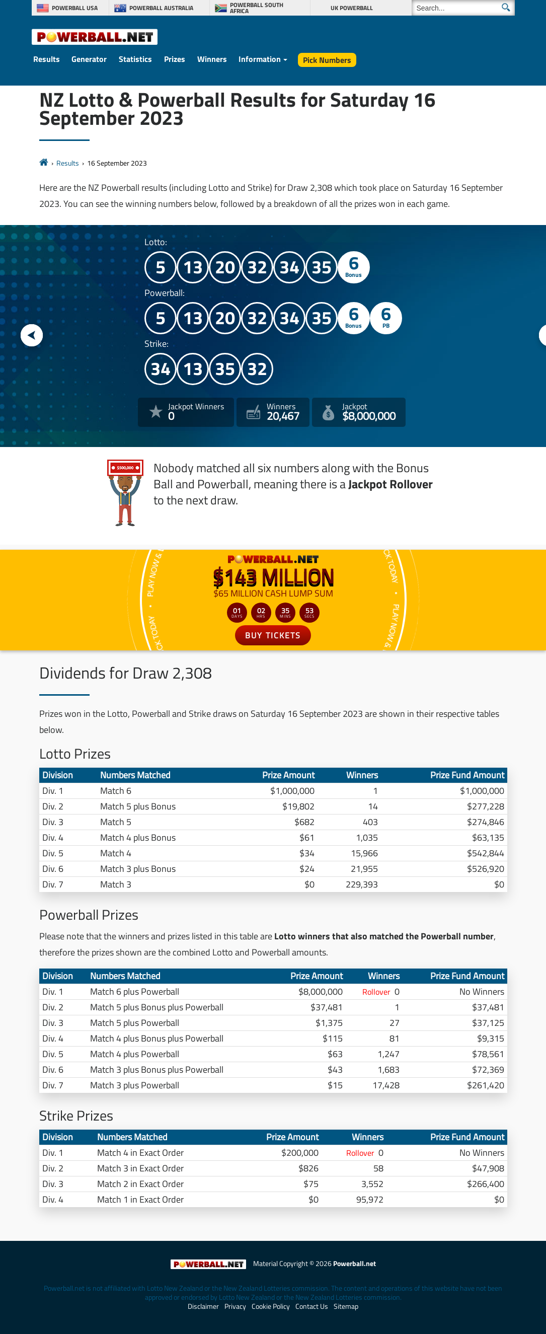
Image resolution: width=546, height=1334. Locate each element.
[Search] (463, 8)
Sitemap (346, 1306)
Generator (89, 59)
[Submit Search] (506, 7)
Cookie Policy (271, 1306)
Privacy (235, 1306)
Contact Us (311, 1306)
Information (260, 59)
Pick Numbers (327, 60)
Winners (212, 59)
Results (46, 59)
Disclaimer (203, 1306)
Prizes (174, 59)
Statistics (135, 59)
